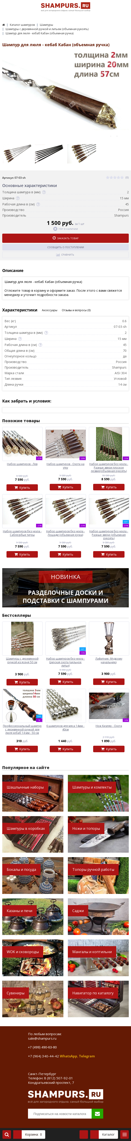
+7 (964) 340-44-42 (43, 1056)
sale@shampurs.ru (42, 1038)
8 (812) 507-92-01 (58, 1078)
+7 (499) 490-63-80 (42, 1047)
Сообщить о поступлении (65, 247)
